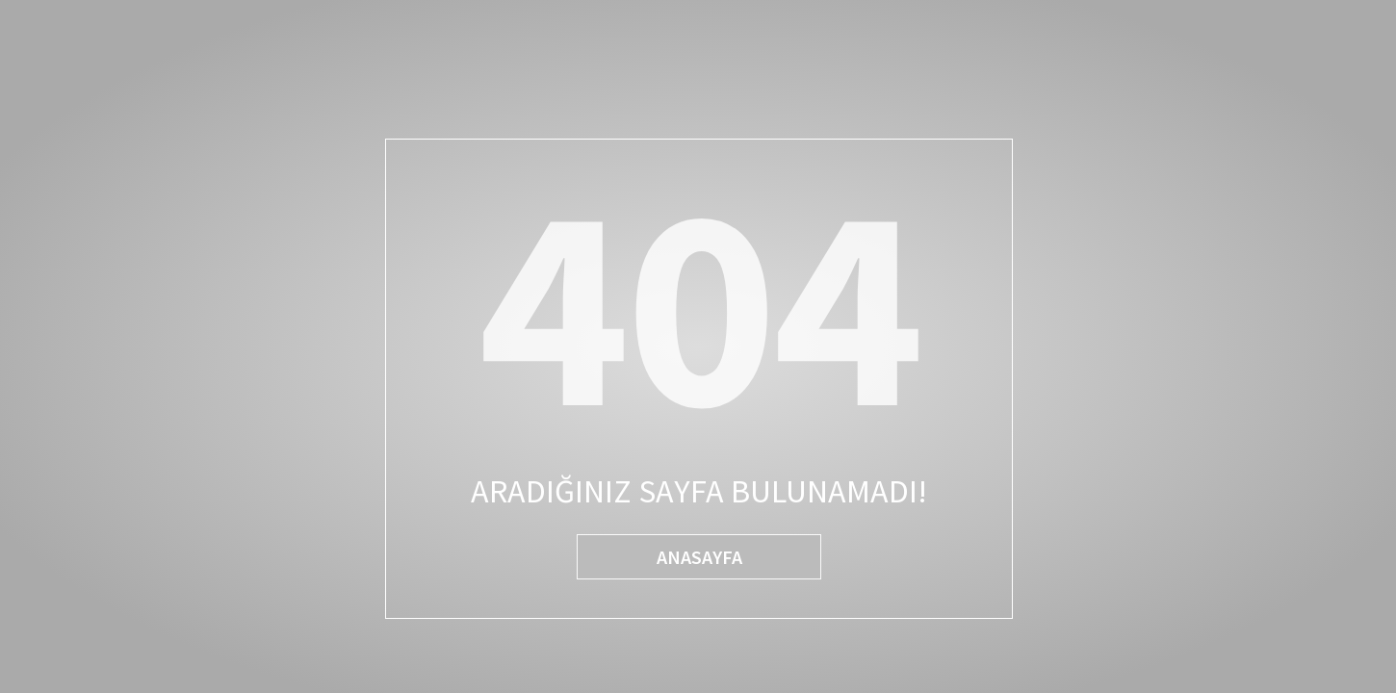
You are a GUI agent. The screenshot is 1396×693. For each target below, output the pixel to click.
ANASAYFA (699, 557)
